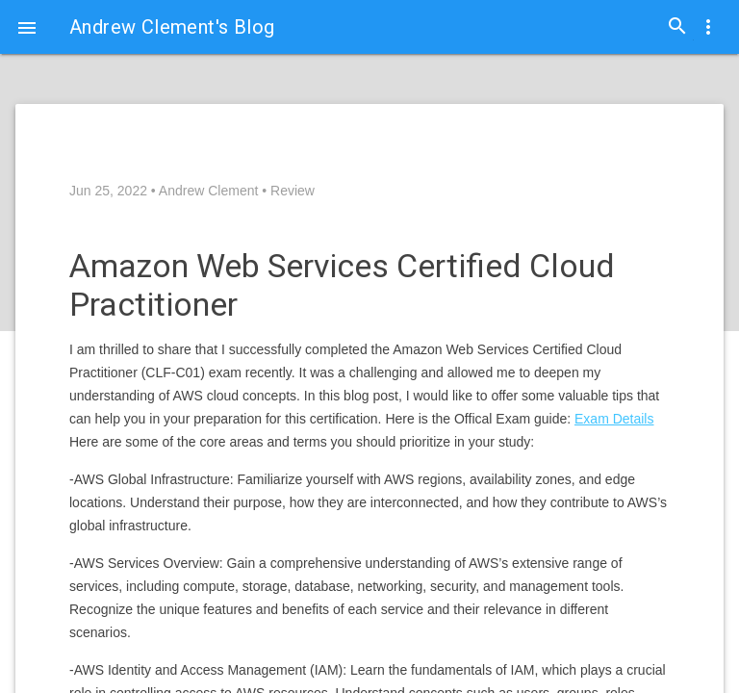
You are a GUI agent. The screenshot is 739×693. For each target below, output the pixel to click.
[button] (27, 27)
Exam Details (613, 418)
